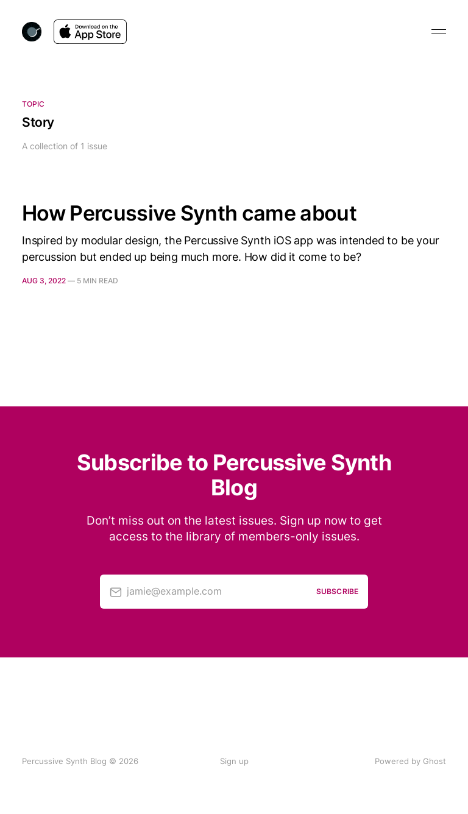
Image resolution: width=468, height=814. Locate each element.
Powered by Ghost (410, 761)
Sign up (234, 761)
